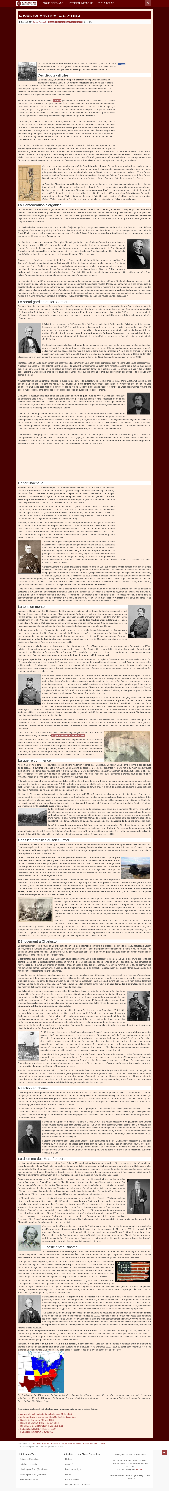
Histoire (68, 1459)
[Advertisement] (84, 43)
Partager (122, 64)
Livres (68, 1474)
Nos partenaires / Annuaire (77, 1484)
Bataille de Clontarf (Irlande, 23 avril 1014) (39, 1423)
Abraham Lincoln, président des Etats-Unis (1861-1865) (46, 1414)
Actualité (69, 1464)
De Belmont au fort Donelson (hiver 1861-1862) (42, 1426)
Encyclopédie (106, 3)
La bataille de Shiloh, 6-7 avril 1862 (36, 1432)
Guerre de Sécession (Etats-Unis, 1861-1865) (83, 1443)
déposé (139, 1469)
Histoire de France (53, 3)
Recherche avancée (29, 1479)
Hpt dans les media (29, 1464)
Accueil (36, 1443)
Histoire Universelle (81, 3)
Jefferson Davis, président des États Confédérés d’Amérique (48, 1417)
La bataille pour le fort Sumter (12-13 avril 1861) (71, 15)
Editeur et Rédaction (29, 1459)
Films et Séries (72, 1479)
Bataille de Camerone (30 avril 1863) (37, 1420)
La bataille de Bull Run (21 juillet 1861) (38, 1429)
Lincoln (57, 101)
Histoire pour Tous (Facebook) (34, 1469)
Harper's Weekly (68, 735)
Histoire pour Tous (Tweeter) (33, 1474)
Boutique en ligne (73, 1469)
